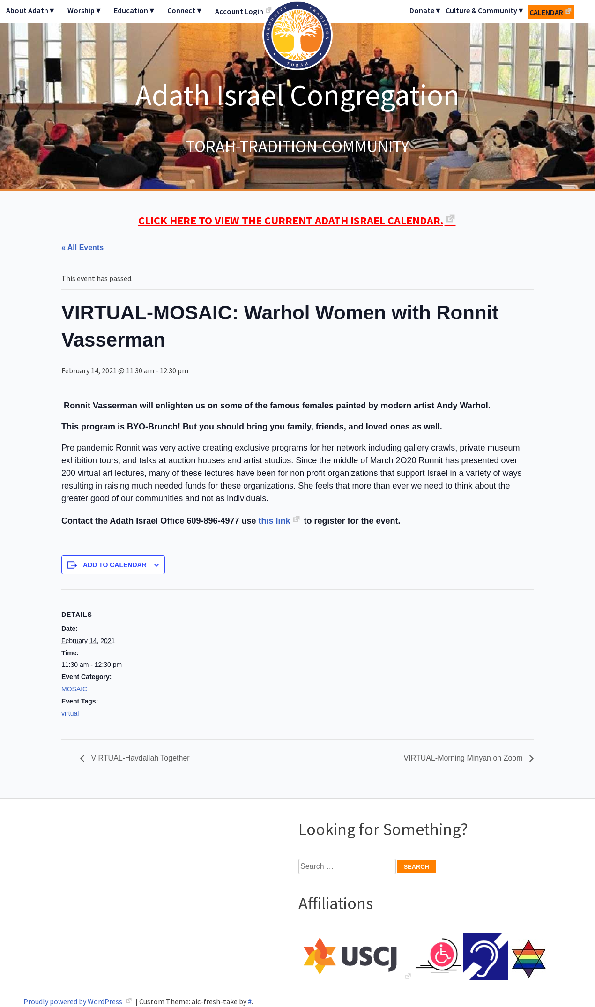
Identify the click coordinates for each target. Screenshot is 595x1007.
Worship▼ (84, 10)
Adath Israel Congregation (297, 94)
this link (274, 521)
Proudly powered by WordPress (73, 1001)
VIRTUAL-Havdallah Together (139, 758)
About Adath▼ (31, 10)
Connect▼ (185, 10)
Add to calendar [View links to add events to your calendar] (115, 565)
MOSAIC (74, 689)
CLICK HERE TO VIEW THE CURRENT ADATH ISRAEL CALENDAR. (290, 220)
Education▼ (135, 10)
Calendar (546, 12)
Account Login (239, 11)
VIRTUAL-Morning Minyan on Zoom (464, 758)
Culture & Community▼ (485, 10)
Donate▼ (425, 10)
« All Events (82, 248)
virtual (70, 713)
